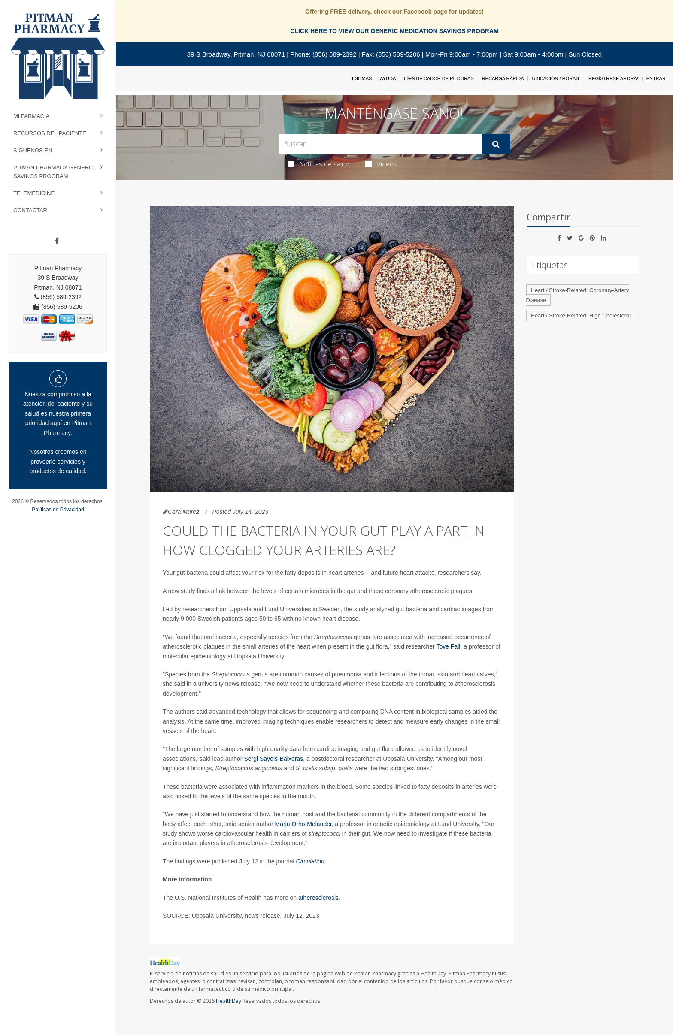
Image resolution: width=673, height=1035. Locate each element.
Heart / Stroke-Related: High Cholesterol (581, 315)
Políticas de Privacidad (58, 510)
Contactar (30, 210)
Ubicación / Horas (555, 78)
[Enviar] (496, 144)
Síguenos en (32, 150)
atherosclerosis (318, 897)
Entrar (656, 78)
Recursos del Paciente (49, 133)
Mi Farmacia (31, 116)
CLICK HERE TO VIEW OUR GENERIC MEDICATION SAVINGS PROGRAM (394, 30)
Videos (381, 164)
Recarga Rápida (503, 78)
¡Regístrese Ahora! (612, 78)
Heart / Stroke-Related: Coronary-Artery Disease (577, 295)
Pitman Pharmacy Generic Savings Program (53, 171)
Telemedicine (34, 193)
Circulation (310, 861)
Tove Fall (448, 646)
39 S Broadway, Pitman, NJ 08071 (236, 54)
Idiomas (362, 78)
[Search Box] (380, 144)
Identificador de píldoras (439, 78)
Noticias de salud (318, 164)
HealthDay (228, 1001)
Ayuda (388, 78)
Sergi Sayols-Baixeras (273, 758)
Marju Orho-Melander (303, 824)
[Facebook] (57, 241)
